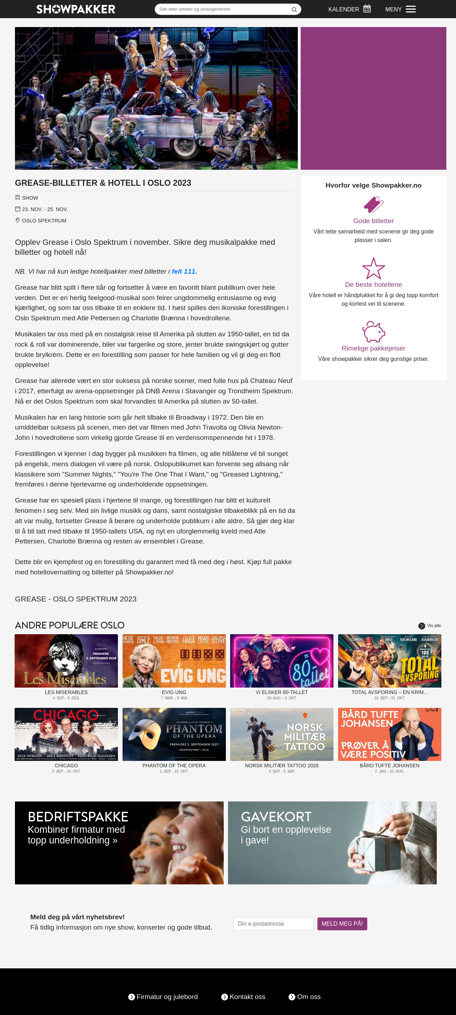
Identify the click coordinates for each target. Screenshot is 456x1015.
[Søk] (228, 9)
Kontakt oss (247, 996)
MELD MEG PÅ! (342, 924)
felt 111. (184, 271)
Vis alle (429, 625)
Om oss (309, 996)
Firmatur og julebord (167, 996)
